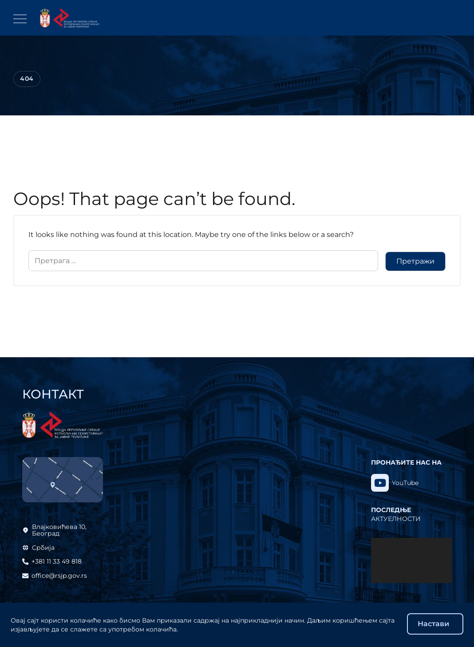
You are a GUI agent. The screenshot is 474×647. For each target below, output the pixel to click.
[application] (411, 560)
